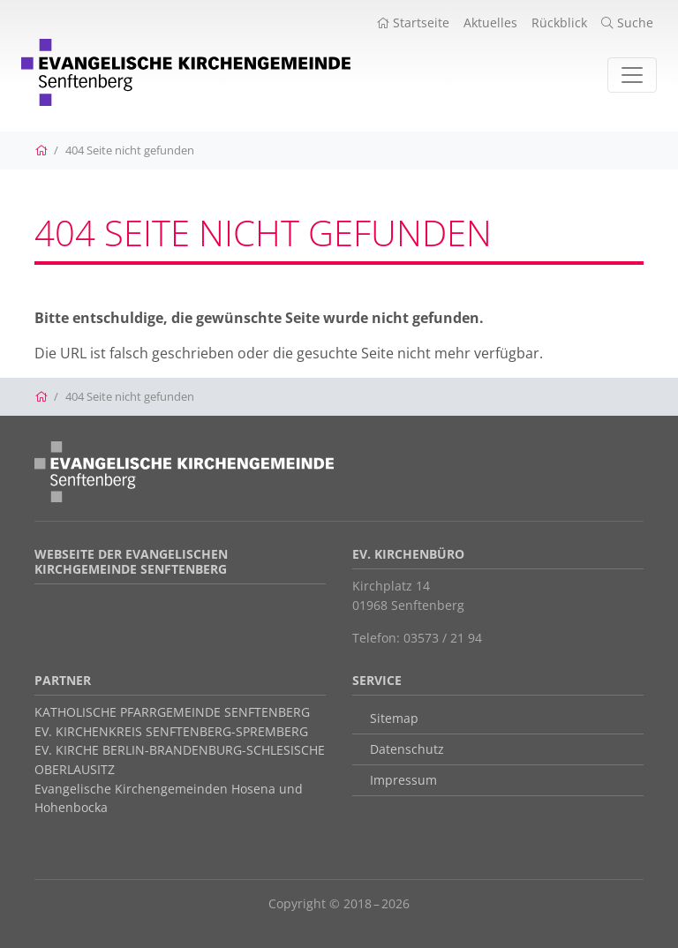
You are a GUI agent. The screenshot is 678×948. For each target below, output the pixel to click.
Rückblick (559, 22)
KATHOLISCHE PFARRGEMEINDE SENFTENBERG (172, 711)
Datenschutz (407, 749)
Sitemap (394, 718)
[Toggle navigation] (632, 75)
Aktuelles (490, 22)
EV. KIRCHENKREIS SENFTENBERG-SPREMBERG (171, 731)
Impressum (403, 779)
